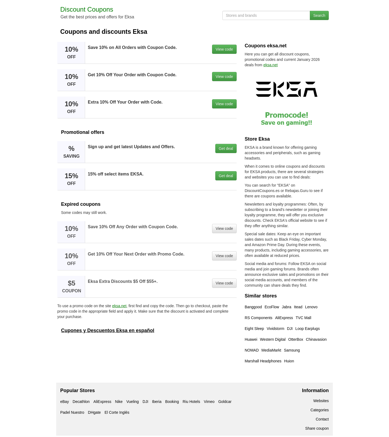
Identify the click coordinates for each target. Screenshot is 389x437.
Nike (119, 401)
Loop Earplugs (307, 328)
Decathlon (81, 401)
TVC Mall (303, 318)
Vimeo (209, 401)
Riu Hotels (191, 401)
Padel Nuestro (72, 412)
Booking (172, 401)
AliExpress (284, 318)
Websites (321, 401)
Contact (322, 419)
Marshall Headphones (263, 361)
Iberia (157, 401)
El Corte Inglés (117, 412)
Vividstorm (275, 328)
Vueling (132, 401)
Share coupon (317, 428)
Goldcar (225, 401)
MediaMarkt (271, 350)
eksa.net (119, 306)
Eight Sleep (254, 328)
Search (319, 15)
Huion (289, 361)
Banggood (253, 307)
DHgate (94, 412)
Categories (319, 410)
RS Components (259, 318)
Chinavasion (316, 339)
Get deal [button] (226, 148)
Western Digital (273, 339)
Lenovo (311, 307)
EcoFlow (272, 307)
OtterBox (295, 339)
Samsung (292, 350)
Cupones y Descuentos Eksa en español (107, 330)
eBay (64, 401)
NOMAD (252, 350)
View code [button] (224, 49)
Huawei (251, 339)
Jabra (286, 307)
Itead (298, 307)
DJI (290, 328)
